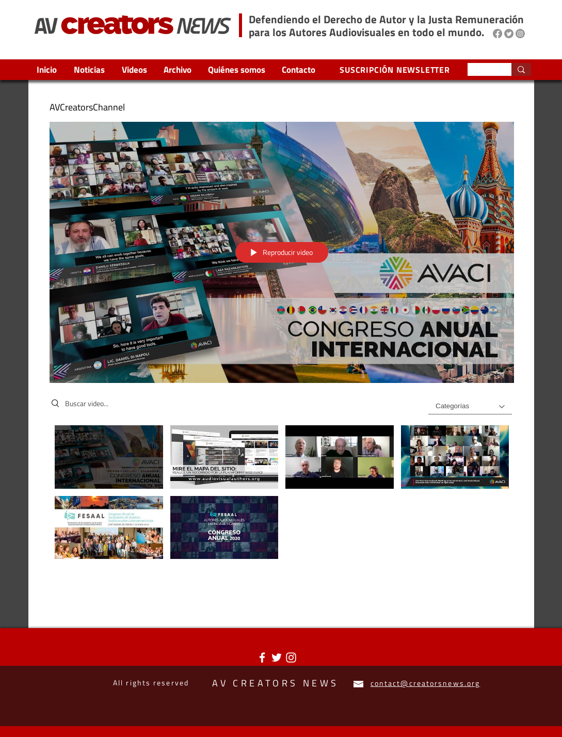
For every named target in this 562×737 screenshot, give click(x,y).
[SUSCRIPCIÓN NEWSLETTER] (396, 69)
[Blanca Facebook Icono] (262, 657)
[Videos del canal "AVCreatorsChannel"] (282, 495)
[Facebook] (497, 33)
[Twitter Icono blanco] (276, 657)
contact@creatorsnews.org (425, 683)
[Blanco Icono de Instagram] (291, 657)
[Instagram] (520, 33)
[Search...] (482, 71)
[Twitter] (508, 33)
